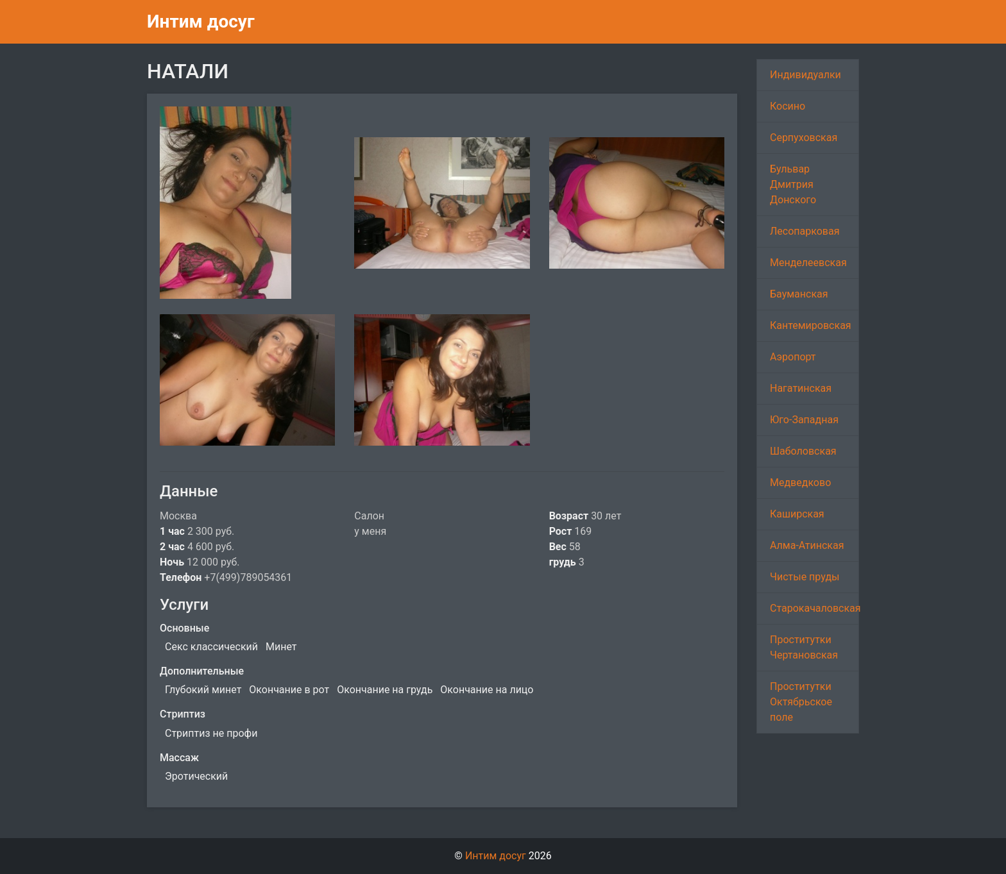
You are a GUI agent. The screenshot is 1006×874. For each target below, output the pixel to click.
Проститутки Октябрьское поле (801, 701)
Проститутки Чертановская (804, 647)
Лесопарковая (804, 231)
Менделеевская (808, 262)
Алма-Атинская (807, 545)
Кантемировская (810, 325)
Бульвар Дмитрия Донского (793, 184)
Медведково (800, 482)
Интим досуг (201, 21)
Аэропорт (793, 357)
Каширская (797, 514)
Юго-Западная (804, 420)
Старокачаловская (814, 608)
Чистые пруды (804, 577)
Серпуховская (803, 137)
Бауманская (799, 294)
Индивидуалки (805, 75)
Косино (787, 106)
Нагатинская (800, 388)
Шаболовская (803, 451)
